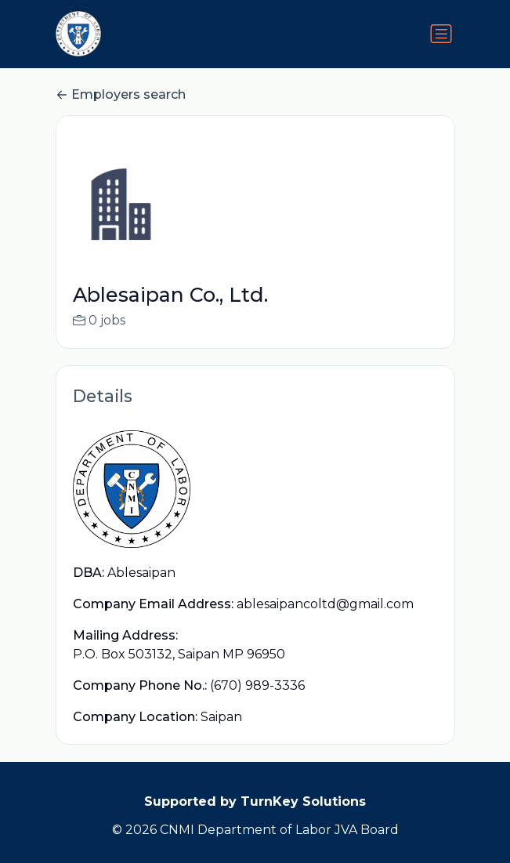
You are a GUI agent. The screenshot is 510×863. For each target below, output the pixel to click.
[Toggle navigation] (441, 34)
